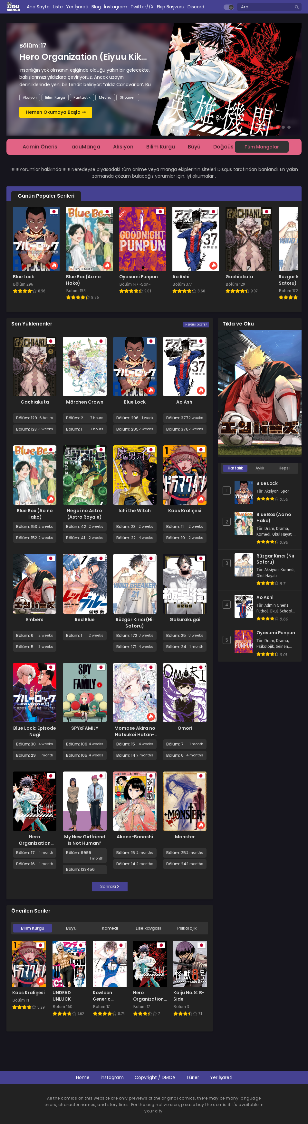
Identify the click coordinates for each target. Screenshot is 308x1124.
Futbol (262, 611)
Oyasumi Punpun (275, 633)
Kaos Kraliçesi (184, 510)
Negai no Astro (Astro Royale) (84, 513)
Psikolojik (187, 928)
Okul (274, 611)
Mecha (105, 97)
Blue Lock (135, 402)
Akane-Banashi (135, 837)
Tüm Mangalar (262, 147)
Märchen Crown (84, 402)
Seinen (282, 646)
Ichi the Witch (135, 510)
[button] (260, 127)
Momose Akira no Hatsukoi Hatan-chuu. (134, 734)
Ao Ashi (185, 402)
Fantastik (82, 97)
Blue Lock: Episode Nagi (34, 731)
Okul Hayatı (282, 534)
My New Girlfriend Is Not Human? (84, 840)
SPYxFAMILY (84, 728)
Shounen (128, 97)
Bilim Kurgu (55, 97)
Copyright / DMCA (155, 1077)
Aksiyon (30, 97)
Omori (185, 728)
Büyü (194, 146)
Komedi (110, 928)
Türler (192, 1077)
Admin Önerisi (41, 146)
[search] (297, 7)
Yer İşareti (221, 1077)
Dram (269, 528)
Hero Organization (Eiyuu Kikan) (35, 843)
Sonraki (109, 886)
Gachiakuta (35, 402)
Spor (285, 491)
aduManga (86, 146)
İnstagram (112, 1077)
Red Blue (85, 619)
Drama (282, 528)
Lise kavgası (148, 928)
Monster (185, 837)
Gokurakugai (184, 619)
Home (83, 1077)
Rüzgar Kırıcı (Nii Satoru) (135, 622)
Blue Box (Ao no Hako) (35, 513)
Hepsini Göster (196, 324)
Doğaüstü (226, 146)
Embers (34, 619)
